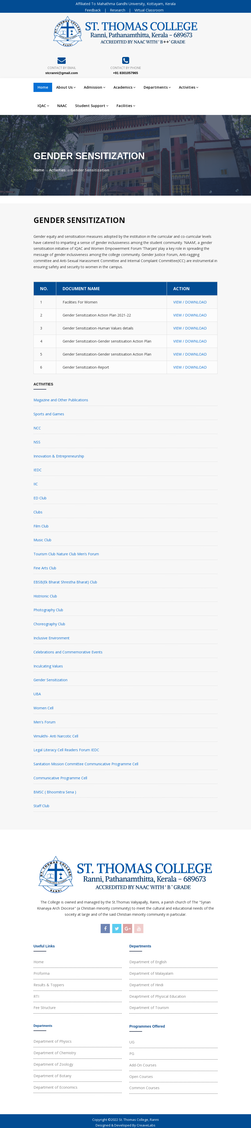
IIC (35, 483)
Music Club (42, 539)
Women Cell (43, 708)
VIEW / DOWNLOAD (190, 302)
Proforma (41, 973)
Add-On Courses (142, 1065)
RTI (36, 996)
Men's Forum (44, 722)
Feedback (93, 10)
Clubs (37, 512)
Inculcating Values (48, 666)
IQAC (43, 105)
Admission (94, 87)
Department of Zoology (53, 1064)
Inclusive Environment (51, 638)
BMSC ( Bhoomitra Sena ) (54, 792)
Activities (188, 87)
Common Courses (144, 1087)
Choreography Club (49, 623)
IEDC (37, 469)
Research (117, 10)
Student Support (91, 105)
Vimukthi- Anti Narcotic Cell (55, 736)
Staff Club (41, 805)
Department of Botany (52, 1075)
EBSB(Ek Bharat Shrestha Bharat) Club (65, 582)
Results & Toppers (48, 984)
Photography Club (48, 609)
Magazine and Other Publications (60, 399)
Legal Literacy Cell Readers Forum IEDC (66, 749)
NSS (36, 442)
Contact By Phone (125, 68)
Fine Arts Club (44, 568)
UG (131, 1042)
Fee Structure (44, 1007)
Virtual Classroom (149, 10)
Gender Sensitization (50, 679)
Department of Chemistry (54, 1052)
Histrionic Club (45, 596)
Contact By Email (62, 68)
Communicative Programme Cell (60, 778)
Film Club (41, 526)
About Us (66, 87)
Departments (157, 87)
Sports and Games (48, 414)
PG (131, 1053)
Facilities (126, 105)
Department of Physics (52, 1041)
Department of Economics (55, 1087)
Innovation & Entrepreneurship (58, 456)
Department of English (148, 961)
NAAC (62, 105)
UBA (37, 693)
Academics (124, 87)
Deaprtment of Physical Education (157, 996)
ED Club (40, 498)
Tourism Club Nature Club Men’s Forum (66, 553)
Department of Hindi (146, 984)
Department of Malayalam (151, 973)
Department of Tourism (149, 1007)
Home (43, 87)
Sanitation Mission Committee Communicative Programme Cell (85, 763)
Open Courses (141, 1076)
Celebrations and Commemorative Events (67, 652)
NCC (37, 428)
